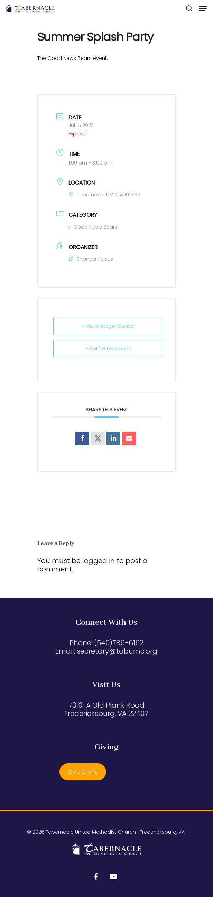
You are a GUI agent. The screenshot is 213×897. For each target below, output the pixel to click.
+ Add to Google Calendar (108, 326)
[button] (203, 8)
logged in (98, 561)
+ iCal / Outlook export (108, 349)
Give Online (83, 772)
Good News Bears (93, 226)
